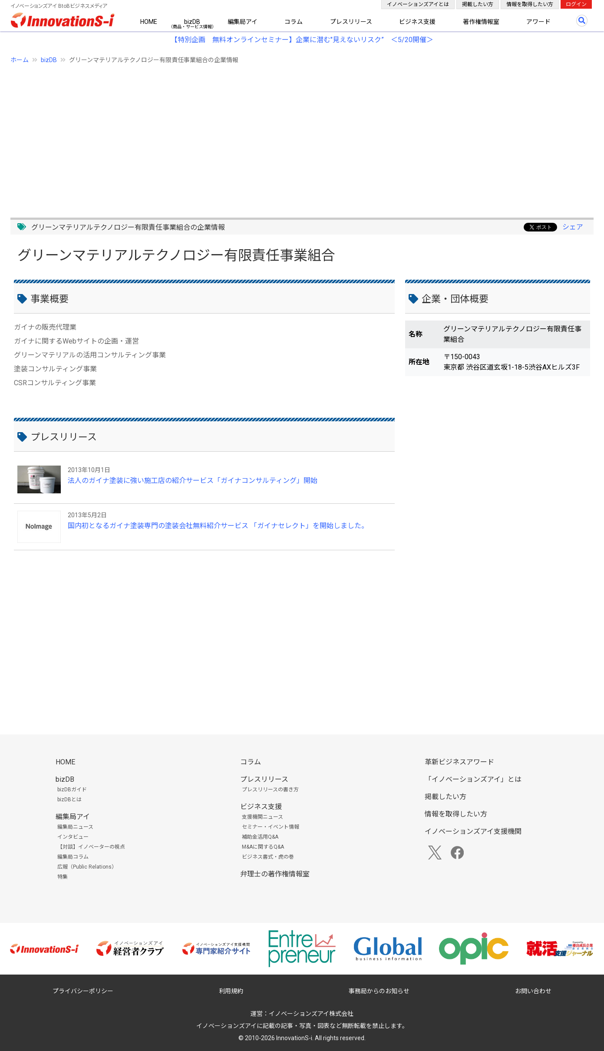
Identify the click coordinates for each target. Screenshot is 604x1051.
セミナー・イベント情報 (270, 827)
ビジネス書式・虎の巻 (268, 857)
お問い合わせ (533, 991)
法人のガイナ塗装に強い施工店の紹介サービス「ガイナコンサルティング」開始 (192, 480)
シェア (572, 227)
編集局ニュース (75, 827)
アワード (538, 21)
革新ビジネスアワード (459, 762)
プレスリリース (351, 21)
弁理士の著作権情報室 (275, 874)
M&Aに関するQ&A (263, 847)
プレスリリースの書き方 (270, 790)
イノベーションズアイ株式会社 (311, 1013)
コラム (293, 21)
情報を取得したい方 (529, 4)
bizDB (192, 21)
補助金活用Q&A (260, 837)
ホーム (19, 59)
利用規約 (231, 991)
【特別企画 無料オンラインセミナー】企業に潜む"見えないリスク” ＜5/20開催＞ (302, 40)
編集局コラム (73, 857)
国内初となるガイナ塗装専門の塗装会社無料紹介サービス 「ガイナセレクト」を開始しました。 (218, 526)
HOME (148, 21)
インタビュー (73, 837)
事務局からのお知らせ (379, 991)
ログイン (576, 4)
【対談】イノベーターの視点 (91, 847)
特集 (62, 877)
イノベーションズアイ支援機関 (473, 831)
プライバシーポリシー (83, 991)
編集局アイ (242, 21)
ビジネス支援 (417, 21)
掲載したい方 (477, 4)
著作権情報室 (481, 21)
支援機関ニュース (262, 817)
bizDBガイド (72, 790)
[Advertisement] (270, 136)
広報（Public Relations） (87, 867)
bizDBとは (69, 800)
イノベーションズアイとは (418, 4)
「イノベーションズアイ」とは (473, 779)
